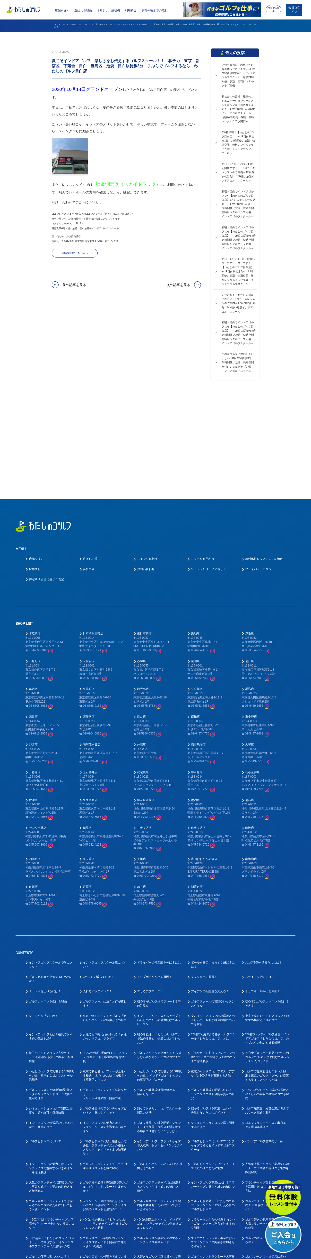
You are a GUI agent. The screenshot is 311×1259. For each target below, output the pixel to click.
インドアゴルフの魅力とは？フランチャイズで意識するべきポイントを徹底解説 (51, 1070)
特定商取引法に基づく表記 (46, 481)
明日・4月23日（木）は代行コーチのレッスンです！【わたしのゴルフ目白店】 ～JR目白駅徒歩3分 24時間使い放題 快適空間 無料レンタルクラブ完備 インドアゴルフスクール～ (239, 271)
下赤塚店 (35, 674)
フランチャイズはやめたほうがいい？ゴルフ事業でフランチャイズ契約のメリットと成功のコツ (105, 1107)
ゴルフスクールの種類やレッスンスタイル (213, 905)
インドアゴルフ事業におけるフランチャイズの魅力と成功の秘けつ (213, 1086)
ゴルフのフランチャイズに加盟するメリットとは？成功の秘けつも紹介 (159, 1088)
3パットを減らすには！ (98, 878)
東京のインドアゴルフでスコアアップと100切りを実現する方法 (213, 975)
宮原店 (87, 788)
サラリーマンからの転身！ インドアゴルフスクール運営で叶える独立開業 (213, 1125)
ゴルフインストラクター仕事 (48, 1187)
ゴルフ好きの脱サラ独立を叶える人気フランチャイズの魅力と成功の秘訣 (267, 1125)
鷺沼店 (195, 702)
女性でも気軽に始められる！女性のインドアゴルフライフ (105, 938)
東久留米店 (90, 702)
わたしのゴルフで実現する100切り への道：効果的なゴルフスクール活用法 (52, 977)
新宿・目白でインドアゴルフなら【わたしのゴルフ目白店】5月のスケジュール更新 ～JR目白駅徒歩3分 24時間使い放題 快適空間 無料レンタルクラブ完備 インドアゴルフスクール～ (239, 204)
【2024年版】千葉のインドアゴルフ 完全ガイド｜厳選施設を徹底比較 (105, 959)
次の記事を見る (178, 285)
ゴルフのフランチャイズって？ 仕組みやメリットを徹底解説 (105, 1068)
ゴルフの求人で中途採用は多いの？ (265, 1160)
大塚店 (249, 646)
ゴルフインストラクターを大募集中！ (213, 1160)
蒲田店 (33, 618)
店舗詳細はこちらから (74, 252)
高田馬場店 (198, 646)
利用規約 (200, 1252)
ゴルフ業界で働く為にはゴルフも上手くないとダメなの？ (105, 1226)
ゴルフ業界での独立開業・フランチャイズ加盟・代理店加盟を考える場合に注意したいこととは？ (159, 1029)
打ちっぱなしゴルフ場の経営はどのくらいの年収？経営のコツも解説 (267, 996)
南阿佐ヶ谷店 (91, 646)
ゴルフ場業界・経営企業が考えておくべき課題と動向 (267, 1012)
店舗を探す (62, 10)
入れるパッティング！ (97, 893)
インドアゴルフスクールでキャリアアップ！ (213, 1175)
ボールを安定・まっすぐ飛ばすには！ (213, 866)
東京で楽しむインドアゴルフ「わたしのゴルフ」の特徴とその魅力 (105, 920)
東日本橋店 (144, 535)
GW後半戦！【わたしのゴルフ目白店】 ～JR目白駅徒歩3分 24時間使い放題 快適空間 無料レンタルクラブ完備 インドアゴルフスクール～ (238, 142)
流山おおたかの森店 (204, 761)
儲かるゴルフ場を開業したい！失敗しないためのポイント (211, 1012)
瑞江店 (249, 563)
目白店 (141, 618)
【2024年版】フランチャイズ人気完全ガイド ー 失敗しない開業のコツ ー (51, 1125)
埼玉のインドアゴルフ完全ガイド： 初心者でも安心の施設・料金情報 (51, 959)
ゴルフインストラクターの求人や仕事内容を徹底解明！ (51, 1212)
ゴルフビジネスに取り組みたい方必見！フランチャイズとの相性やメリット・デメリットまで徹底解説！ (105, 1049)
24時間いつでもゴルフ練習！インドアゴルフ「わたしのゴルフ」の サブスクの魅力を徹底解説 (267, 940)
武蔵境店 (143, 674)
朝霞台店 (197, 788)
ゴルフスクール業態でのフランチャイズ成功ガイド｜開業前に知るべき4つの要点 (105, 1144)
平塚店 (141, 761)
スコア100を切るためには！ (263, 864)
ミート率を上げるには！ (45, 893)
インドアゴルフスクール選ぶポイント (105, 866)
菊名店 (249, 702)
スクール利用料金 (202, 460)
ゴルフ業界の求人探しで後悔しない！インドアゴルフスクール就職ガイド (159, 1228)
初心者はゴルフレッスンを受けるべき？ (267, 905)
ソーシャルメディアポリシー (210, 471)
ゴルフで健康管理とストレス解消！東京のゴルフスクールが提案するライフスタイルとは (267, 977)
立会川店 (197, 590)
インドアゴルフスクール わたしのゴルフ (72, 24)
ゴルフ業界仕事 (147, 1187)
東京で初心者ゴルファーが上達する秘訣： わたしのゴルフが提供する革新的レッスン (105, 977)
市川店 (33, 788)
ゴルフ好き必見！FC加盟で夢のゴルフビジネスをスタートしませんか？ (105, 1088)
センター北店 (37, 729)
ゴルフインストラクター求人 (264, 1172)
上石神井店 (90, 674)
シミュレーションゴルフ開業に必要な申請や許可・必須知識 (51, 1012)
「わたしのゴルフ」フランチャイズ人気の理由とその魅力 (213, 1068)
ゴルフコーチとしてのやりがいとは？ (51, 1175)
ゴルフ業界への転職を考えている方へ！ (105, 1160)
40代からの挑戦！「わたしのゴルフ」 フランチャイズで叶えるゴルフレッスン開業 (105, 1125)
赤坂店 (249, 535)
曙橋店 (195, 618)
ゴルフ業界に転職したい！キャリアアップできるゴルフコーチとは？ (213, 1191)
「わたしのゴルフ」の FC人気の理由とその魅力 (159, 1068)
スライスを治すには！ (259, 878)
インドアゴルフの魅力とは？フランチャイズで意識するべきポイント (105, 1029)
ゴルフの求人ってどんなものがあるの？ (267, 1142)
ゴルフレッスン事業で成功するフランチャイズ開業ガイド (159, 1142)
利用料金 (131, 10)
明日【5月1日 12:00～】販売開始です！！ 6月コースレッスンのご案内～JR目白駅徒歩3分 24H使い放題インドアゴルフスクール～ (238, 172)
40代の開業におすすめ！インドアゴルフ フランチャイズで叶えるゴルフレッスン (159, 1125)
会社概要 (89, 471)
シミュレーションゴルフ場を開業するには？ (213, 1026)
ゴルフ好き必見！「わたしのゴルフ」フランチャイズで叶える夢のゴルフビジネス (213, 1107)
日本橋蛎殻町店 (93, 535)
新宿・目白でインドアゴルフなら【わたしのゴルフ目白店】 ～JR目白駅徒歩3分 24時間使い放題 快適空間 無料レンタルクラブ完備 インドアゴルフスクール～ (239, 237)
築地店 (195, 535)
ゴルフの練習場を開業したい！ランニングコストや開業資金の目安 (213, 996)
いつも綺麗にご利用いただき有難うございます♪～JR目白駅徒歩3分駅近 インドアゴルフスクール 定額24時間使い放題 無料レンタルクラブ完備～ (238, 75)
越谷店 (141, 788)
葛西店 (33, 590)
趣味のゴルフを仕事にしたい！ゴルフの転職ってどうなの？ (105, 1212)
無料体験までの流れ (154, 10)
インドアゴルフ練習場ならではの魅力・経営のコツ (51, 1026)
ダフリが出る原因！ (204, 878)
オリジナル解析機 (108, 10)
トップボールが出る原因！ (154, 878)
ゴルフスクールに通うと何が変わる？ (105, 905)
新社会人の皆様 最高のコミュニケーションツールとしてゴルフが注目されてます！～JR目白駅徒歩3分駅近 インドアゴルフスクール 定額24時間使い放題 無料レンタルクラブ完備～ (239, 109)
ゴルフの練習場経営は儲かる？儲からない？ (157, 994)
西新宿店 (89, 618)
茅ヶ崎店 (89, 761)
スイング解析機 (147, 460)
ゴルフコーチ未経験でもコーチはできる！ (159, 1175)
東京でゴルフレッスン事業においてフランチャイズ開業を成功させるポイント (213, 1144)
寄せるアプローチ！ (150, 893)
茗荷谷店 (89, 563)
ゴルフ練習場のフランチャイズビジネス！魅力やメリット (105, 1012)
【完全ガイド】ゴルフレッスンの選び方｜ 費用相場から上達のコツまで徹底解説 (213, 959)
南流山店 (251, 761)
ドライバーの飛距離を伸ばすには (159, 864)
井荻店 (141, 646)
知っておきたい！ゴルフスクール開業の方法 (159, 1012)
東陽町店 (89, 590)
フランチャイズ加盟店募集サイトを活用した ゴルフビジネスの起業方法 (267, 1088)
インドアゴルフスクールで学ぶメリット (51, 866)
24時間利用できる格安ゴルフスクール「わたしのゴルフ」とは (213, 938)
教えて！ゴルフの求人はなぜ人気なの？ (159, 1212)
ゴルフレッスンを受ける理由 (48, 903)
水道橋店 (35, 535)
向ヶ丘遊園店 (146, 702)
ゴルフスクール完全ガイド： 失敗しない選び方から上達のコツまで (159, 957)
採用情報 (35, 471)
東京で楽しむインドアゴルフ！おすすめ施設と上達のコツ (267, 920)
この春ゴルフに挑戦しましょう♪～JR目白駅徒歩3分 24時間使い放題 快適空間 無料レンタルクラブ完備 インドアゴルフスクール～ (239, 362)
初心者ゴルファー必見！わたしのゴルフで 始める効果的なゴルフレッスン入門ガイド (267, 959)
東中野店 (251, 618)
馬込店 (249, 590)
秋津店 (33, 702)
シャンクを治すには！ (43, 917)
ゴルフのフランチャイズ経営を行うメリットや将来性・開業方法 (105, 996)
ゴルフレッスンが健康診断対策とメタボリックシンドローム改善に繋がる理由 (51, 996)
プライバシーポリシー (259, 471)
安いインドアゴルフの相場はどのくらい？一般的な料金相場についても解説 (213, 922)
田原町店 (35, 563)
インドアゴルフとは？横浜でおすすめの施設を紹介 (51, 938)
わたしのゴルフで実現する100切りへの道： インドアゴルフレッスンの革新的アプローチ (160, 977)
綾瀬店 (195, 563)
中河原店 (197, 674)
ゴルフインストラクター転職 (102, 1187)
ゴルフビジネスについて (45, 1043)
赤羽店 (141, 563)
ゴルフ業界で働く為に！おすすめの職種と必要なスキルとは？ (51, 1226)
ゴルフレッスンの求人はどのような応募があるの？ (105, 1175)
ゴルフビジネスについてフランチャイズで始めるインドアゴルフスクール (213, 1047)
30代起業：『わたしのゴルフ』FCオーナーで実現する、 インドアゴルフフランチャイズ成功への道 (51, 1144)
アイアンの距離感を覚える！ (210, 893)
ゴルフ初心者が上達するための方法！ (51, 881)
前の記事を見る (74, 285)
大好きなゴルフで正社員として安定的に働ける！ (159, 1160)
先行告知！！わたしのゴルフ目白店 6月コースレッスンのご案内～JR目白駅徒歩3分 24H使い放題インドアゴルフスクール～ (239, 303)
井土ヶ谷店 (144, 729)
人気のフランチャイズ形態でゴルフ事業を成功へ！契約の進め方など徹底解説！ (51, 1088)
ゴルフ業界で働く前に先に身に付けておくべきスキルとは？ (213, 1212)
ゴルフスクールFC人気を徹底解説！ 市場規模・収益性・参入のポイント (267, 1107)
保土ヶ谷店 (198, 729)
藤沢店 (249, 729)
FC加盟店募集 (273, 9)
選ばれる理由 (83, 10)
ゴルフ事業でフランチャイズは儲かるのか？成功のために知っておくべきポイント (51, 1107)
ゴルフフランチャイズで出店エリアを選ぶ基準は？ (267, 1026)
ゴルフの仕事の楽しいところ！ (49, 1158)
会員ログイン (294, 9)
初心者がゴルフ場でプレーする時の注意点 (159, 905)
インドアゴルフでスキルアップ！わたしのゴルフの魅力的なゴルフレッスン (159, 922)
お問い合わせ (146, 471)
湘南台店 (35, 761)
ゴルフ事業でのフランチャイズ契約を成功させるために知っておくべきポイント (159, 1107)
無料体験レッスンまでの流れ (264, 460)
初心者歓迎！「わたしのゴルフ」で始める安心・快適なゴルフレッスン (159, 940)
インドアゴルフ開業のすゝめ (264, 1043)
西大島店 (143, 590)
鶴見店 (87, 729)
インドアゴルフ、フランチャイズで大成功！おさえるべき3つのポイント (159, 1047)
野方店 (33, 646)
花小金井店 (252, 674)
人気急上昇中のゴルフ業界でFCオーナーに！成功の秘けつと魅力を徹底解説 (267, 1070)
